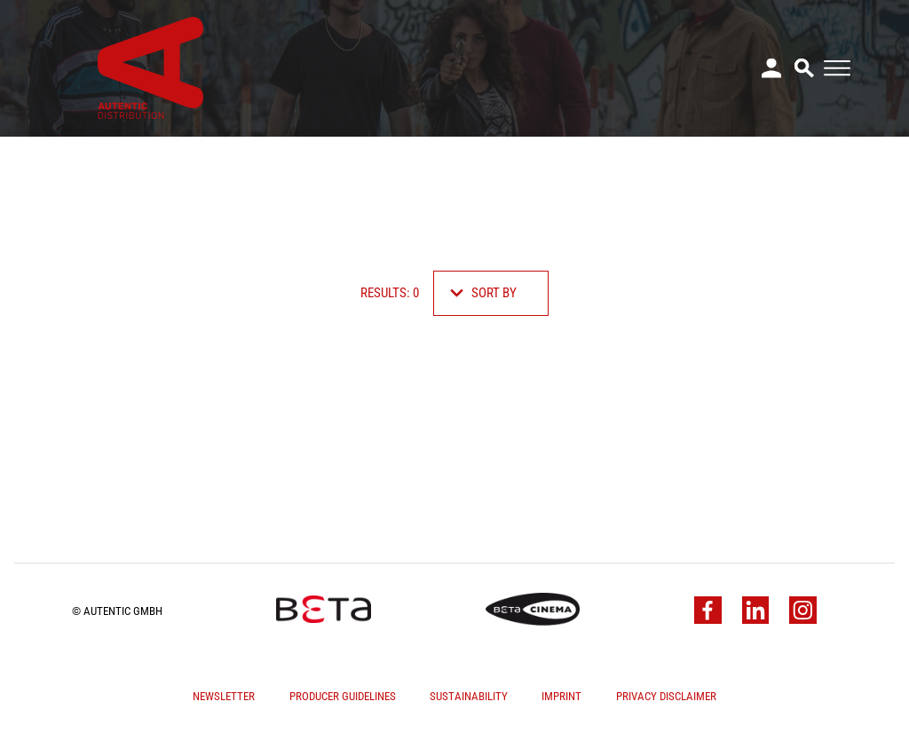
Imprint (561, 696)
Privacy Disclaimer (666, 696)
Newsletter (224, 696)
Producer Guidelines (342, 696)
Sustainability (469, 696)
